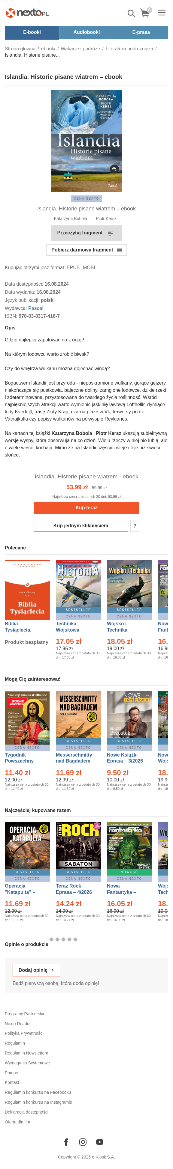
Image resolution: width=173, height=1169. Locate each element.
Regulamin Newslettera (26, 1053)
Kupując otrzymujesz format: (35, 267)
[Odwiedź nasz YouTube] (100, 1142)
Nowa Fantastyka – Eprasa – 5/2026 (125, 892)
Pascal (36, 308)
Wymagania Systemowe (27, 1062)
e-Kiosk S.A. (103, 1157)
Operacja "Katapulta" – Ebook (20, 892)
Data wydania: (21, 292)
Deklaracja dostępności (26, 1112)
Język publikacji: (23, 300)
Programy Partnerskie (25, 1013)
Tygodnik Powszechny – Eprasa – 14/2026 (24, 761)
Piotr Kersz (106, 218)
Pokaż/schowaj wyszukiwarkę (132, 13)
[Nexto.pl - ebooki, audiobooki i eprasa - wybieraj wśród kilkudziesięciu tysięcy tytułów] (27, 12)
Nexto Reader (18, 1023)
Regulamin (15, 1043)
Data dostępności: (25, 284)
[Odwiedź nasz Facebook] (66, 1142)
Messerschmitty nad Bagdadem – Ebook (75, 761)
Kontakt (12, 1082)
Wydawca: (16, 308)
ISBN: (12, 316)
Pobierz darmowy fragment (82, 249)
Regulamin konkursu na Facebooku (38, 1092)
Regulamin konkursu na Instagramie (38, 1102)
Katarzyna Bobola (70, 218)
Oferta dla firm (18, 1122)
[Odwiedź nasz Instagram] (83, 1142)
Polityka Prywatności (24, 1033)
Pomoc (11, 1072)
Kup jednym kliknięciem (80, 525)
